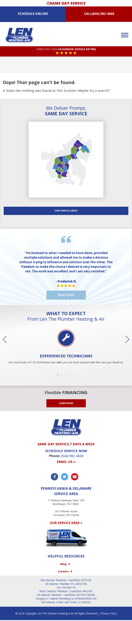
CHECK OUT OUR (66, 49)
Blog (63, 564)
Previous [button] (7, 339)
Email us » (66, 462)
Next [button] (124, 339)
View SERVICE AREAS (66, 210)
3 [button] (66, 375)
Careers (63, 571)
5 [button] (73, 375)
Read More (66, 295)
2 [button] (62, 375)
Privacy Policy (109, 613)
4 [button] (70, 375)
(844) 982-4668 (103, 14)
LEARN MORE (66, 403)
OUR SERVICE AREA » (66, 523)
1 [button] (58, 375)
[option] (66, 347)
